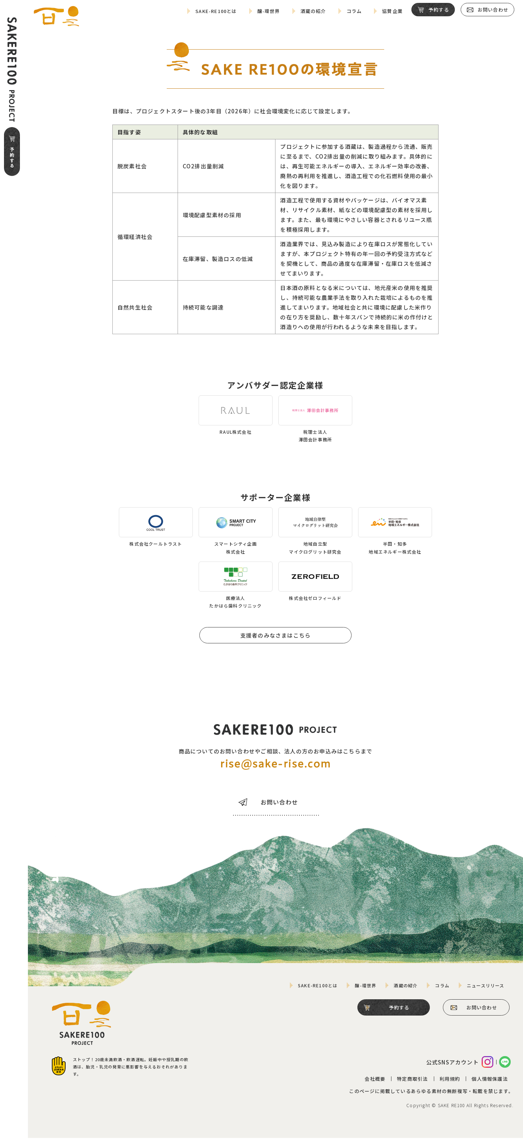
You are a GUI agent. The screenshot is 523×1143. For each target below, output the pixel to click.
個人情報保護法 (489, 1084)
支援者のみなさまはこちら (276, 633)
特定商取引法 (412, 1084)
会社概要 (375, 1084)
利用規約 (449, 1084)
